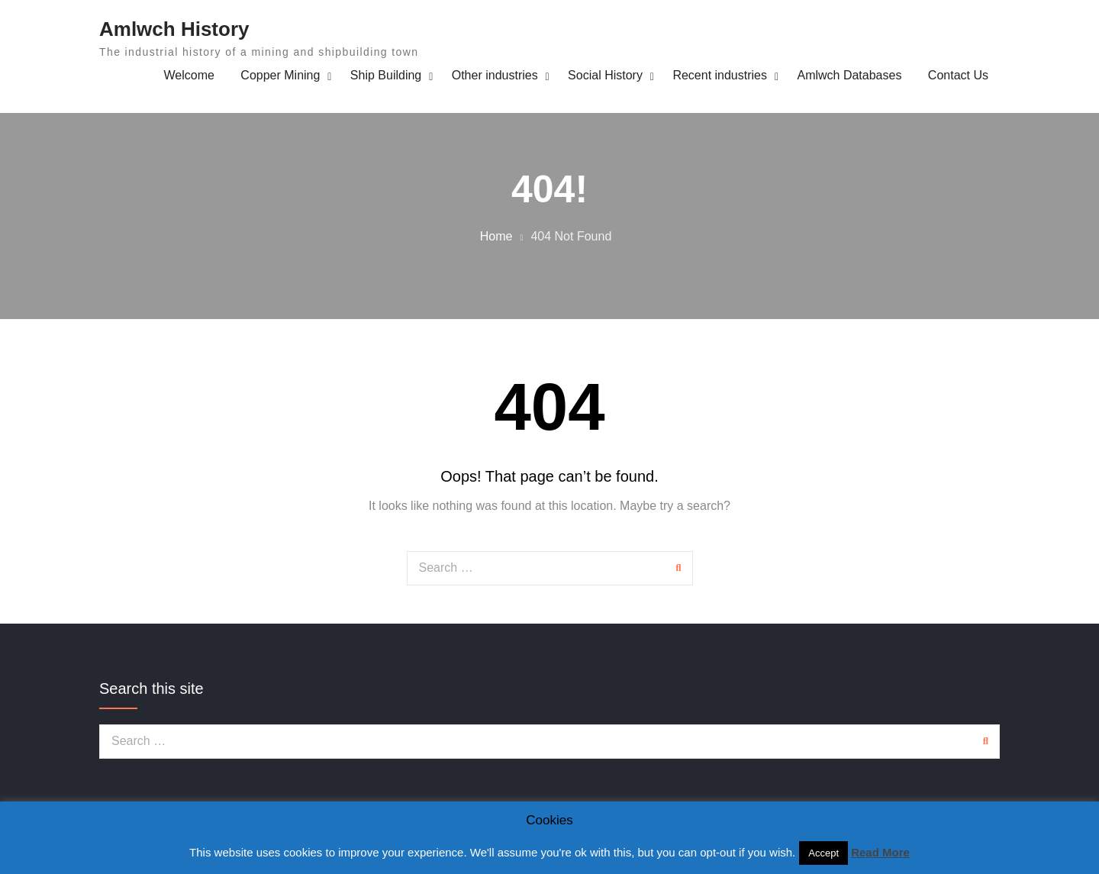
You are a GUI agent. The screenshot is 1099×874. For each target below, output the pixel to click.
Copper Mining (280, 75)
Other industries (495, 75)
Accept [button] (823, 853)
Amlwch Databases (849, 75)
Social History (605, 75)
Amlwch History (174, 29)
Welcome (189, 75)
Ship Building (385, 75)
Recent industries (719, 75)
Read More (880, 852)
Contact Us (958, 75)
